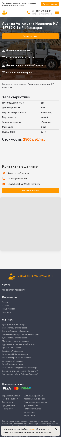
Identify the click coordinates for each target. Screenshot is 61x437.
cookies (32, 429)
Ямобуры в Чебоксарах (12, 351)
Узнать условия (50, 4)
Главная (6, 84)
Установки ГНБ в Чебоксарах (15, 354)
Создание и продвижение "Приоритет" (8, 405)
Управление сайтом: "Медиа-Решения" (20, 374)
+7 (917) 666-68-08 (41, 11)
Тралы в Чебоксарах (11, 348)
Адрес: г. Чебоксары (18, 173)
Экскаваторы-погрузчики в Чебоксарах (20, 368)
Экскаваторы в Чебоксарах (14, 328)
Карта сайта (29, 415)
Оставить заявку (30, 36)
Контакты (6, 312)
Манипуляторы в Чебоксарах (15, 341)
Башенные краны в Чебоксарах (16, 358)
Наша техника (20, 84)
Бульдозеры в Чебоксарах (14, 324)
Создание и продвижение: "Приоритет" (20, 371)
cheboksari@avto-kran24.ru (26, 184)
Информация (9, 297)
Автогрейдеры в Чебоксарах (15, 331)
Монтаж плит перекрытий (14, 290)
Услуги (6, 284)
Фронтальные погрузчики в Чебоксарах (20, 334)
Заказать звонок (30, 190)
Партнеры (8, 319)
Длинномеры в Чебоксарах (14, 338)
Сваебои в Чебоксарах (12, 364)
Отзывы (5, 305)
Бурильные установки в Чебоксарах (18, 344)
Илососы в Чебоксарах (12, 361)
